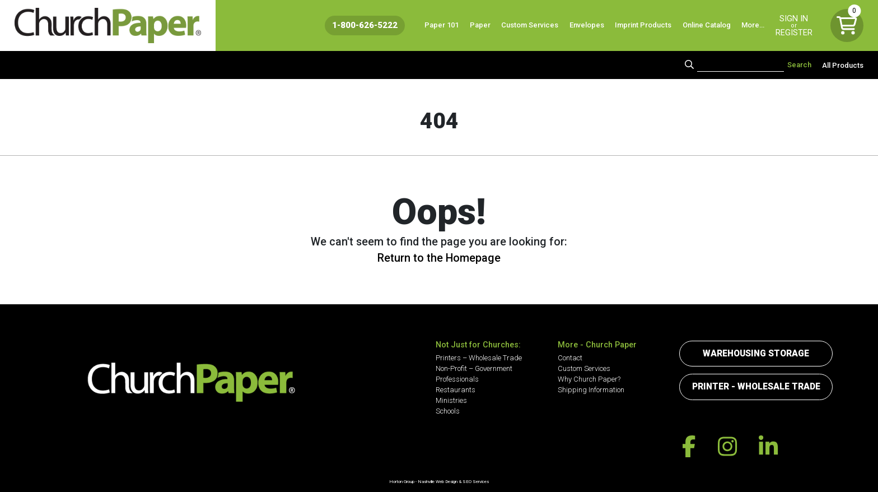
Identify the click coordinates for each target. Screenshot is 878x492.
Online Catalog (707, 25)
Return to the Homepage (439, 258)
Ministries (451, 400)
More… (752, 25)
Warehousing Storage (756, 354)
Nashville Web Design (437, 481)
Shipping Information (591, 390)
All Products (842, 65)
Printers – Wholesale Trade (479, 358)
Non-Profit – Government (474, 368)
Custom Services (529, 25)
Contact (570, 358)
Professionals (457, 379)
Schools (448, 411)
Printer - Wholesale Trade (756, 387)
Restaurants (455, 390)
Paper (480, 25)
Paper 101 (441, 25)
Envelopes (586, 25)
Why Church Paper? (589, 379)
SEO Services (476, 481)
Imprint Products (643, 25)
